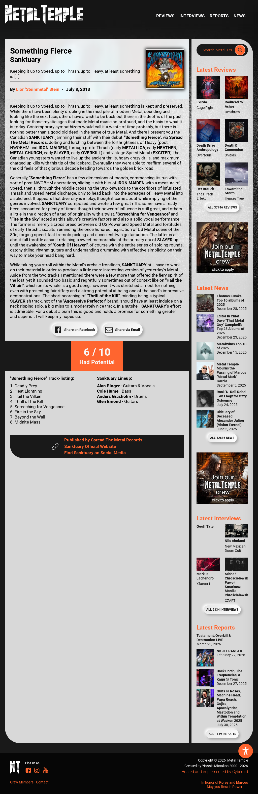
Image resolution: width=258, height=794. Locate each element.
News (239, 15)
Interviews (192, 15)
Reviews (165, 15)
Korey (224, 782)
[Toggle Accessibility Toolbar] (245, 751)
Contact (42, 782)
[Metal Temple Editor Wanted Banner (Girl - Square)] (222, 271)
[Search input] (217, 50)
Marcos (242, 782)
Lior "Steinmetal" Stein (37, 89)
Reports (219, 15)
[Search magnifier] (240, 50)
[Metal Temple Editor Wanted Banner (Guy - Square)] (222, 502)
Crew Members (22, 782)
